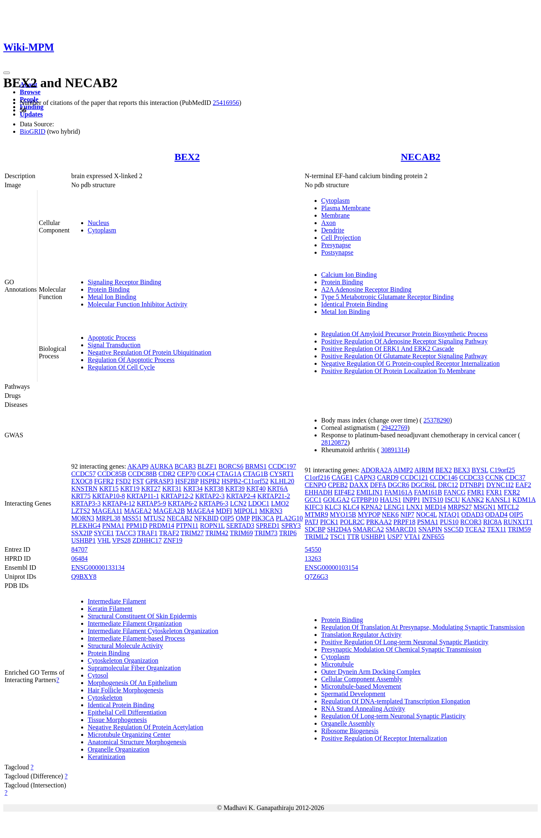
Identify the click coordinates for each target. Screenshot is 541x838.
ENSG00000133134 (98, 567)
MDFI (224, 510)
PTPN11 (187, 525)
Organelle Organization (118, 749)
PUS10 (449, 521)
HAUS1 (390, 499)
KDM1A (524, 499)
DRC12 (448, 484)
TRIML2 (317, 536)
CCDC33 (471, 477)
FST (138, 481)
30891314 (394, 449)
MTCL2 (508, 507)
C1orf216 (317, 477)
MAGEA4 (200, 510)
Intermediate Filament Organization (135, 623)
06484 (79, 558)
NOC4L (426, 514)
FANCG (455, 492)
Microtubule (337, 664)
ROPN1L (212, 525)
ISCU (452, 499)
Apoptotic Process (112, 337)
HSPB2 (210, 481)
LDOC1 (259, 503)
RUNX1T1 (518, 521)
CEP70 (186, 473)
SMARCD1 (401, 529)
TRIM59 (519, 529)
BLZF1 (207, 466)
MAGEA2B (169, 510)
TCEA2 (475, 529)
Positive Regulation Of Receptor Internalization (384, 738)
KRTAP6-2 (183, 503)
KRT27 (151, 488)
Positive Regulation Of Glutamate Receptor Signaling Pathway (404, 356)
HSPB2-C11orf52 (245, 481)
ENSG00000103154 (331, 567)
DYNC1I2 (500, 484)
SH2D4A (339, 529)
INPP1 (411, 499)
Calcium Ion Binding (349, 274)
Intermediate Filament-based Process (136, 638)
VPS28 (121, 540)
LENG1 (394, 507)
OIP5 (227, 518)
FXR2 (512, 492)
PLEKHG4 (85, 525)
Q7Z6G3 (316, 576)
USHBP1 (83, 540)
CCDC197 (282, 466)
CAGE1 (342, 477)
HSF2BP (186, 481)
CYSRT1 (282, 473)
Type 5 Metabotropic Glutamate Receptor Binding (387, 296)
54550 (313, 549)
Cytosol (98, 675)
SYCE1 (104, 532)
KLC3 (333, 507)
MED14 (435, 507)
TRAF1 (148, 532)
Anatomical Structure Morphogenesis (137, 741)
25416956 (226, 102)
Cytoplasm (102, 230)
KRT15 (109, 488)
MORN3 (82, 518)
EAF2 (523, 484)
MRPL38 (108, 518)
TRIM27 (192, 532)
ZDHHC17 (147, 540)
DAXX (359, 484)
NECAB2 (421, 156)
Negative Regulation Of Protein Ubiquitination (149, 352)
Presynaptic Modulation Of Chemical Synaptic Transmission (401, 649)
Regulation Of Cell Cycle (121, 367)
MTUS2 (154, 518)
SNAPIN (430, 529)
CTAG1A (228, 473)
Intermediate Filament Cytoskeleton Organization (153, 630)
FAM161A (398, 492)
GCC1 (313, 499)
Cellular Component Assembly (361, 679)
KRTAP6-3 (214, 503)
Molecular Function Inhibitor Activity (137, 304)
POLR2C (352, 521)
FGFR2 (104, 481)
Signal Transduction (114, 344)
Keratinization (107, 756)
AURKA (161, 466)
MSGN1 (484, 507)
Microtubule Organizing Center (129, 734)
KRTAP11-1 (142, 495)
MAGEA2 (138, 510)
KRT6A (277, 488)
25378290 (436, 420)
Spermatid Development (353, 693)
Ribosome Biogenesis (349, 730)
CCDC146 (444, 477)
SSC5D (454, 529)
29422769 (394, 427)
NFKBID (206, 518)
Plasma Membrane (346, 207)
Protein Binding (109, 289)
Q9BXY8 (83, 576)
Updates (31, 114)
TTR (353, 536)
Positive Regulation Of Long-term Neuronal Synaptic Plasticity (404, 641)
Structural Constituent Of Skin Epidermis (142, 616)
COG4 (206, 473)
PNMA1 (113, 525)
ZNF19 (172, 540)
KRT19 (130, 488)
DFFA (378, 484)
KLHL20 (282, 481)
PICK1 (329, 521)
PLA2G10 (289, 518)
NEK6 (390, 514)
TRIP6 (288, 532)
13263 (313, 558)
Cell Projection (341, 237)
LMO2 (280, 503)
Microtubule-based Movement (361, 686)
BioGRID (32, 131)
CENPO (315, 484)
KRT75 (81, 495)
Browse (30, 91)
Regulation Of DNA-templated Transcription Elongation (395, 701)
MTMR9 (316, 514)
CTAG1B (255, 473)
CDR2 (167, 473)
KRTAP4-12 (118, 503)
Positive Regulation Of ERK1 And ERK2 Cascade (387, 348)
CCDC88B (142, 473)
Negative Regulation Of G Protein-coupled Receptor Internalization (410, 363)
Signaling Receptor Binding (124, 282)
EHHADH (319, 492)
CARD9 (388, 477)
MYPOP (369, 514)
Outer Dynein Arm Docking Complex (371, 671)
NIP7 (407, 514)
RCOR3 (471, 521)
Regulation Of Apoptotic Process (131, 359)
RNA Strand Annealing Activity (363, 708)
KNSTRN (84, 488)
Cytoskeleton (105, 697)
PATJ (311, 521)
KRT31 (172, 488)
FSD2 (123, 481)
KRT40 (256, 488)
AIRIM (424, 470)
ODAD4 (496, 514)
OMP (243, 518)
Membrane (335, 215)
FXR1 (494, 492)
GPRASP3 (159, 481)
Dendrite (332, 230)
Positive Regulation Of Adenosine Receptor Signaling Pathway (404, 341)
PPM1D (136, 525)
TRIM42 (217, 532)
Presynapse (336, 244)
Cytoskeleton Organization (123, 660)
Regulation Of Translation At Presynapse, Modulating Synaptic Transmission (423, 627)
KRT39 (235, 488)
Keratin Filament (110, 608)
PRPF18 (404, 521)
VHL (103, 540)
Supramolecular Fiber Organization (134, 667)
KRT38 (214, 488)
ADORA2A (376, 470)
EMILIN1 (369, 492)
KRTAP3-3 (86, 503)
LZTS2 (80, 510)
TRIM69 (241, 532)
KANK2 (473, 499)
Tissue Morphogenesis (117, 719)
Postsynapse (337, 252)
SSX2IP (81, 532)
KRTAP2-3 (210, 495)
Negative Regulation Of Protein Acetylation (145, 727)
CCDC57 (83, 473)
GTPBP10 (364, 499)
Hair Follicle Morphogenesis (125, 690)
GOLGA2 (336, 499)
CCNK (494, 477)
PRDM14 (161, 525)
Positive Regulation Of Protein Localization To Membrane (398, 370)
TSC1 (337, 536)
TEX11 (496, 529)
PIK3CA (263, 518)
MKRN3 (270, 510)
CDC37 (515, 477)
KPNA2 (371, 507)
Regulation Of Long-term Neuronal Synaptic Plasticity (393, 716)
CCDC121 (414, 477)
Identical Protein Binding (354, 304)
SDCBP (315, 529)
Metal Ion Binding (112, 296)
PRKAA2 (379, 521)
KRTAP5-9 (151, 503)
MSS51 (132, 518)
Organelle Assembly (348, 723)
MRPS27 (460, 507)
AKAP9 (138, 466)
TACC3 (126, 532)
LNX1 (414, 507)
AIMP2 (403, 470)
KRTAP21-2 (273, 495)
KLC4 (351, 507)
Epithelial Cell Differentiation (127, 712)
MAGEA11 (107, 510)
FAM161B (428, 492)
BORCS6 (231, 466)
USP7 (394, 536)
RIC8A (492, 521)
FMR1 (476, 492)
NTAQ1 (448, 514)
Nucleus (98, 222)
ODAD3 (472, 514)
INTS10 (432, 499)
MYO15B (343, 514)
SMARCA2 (368, 529)
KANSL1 (498, 499)
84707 (79, 549)
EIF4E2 (344, 492)
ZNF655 (433, 536)
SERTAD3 (240, 525)
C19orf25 (502, 470)
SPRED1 (268, 525)
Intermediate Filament (117, 601)
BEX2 (187, 156)
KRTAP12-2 (177, 495)
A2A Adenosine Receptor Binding (366, 289)
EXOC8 (82, 481)
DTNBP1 (472, 484)
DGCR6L (423, 484)
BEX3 (461, 470)
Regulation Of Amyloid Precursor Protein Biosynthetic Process (404, 333)
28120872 (334, 442)
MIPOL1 (246, 510)
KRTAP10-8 (108, 495)
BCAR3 (185, 466)
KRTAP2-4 (241, 495)
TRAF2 (169, 532)
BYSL (479, 470)
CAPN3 (364, 477)
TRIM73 (265, 532)
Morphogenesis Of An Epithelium (132, 682)
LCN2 (238, 503)
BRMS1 (255, 466)
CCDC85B (111, 473)
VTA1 (412, 536)
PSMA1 (427, 521)
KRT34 (193, 488)
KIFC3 (314, 507)
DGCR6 (398, 484)
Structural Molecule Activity (125, 645)
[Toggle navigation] (6, 73)
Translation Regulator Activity (361, 634)
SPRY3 (291, 525)
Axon (328, 222)
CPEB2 (338, 484)
